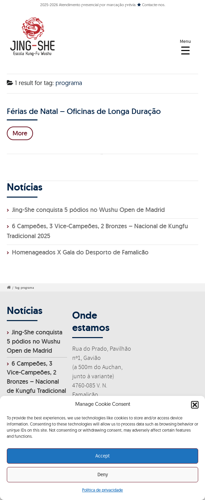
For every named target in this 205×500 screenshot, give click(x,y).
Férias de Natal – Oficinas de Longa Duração (84, 111)
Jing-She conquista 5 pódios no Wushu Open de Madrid (88, 210)
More (20, 133)
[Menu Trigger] (185, 46)
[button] (194, 404)
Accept (102, 456)
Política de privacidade (102, 490)
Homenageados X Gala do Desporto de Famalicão (80, 252)
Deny (102, 474)
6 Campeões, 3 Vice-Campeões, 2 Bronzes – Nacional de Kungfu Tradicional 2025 (36, 382)
